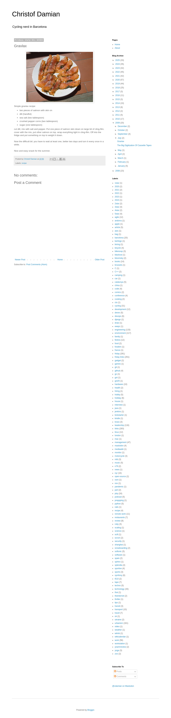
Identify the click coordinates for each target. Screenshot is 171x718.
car (116, 278)
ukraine (118, 619)
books (117, 261)
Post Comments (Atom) (36, 264)
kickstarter (119, 415)
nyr (116, 473)
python (118, 504)
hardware (119, 384)
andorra (118, 220)
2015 (117, 99)
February (122, 162)
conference (120, 295)
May (120, 150)
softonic (118, 551)
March (121, 158)
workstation (120, 643)
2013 (117, 107)
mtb (116, 459)
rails (116, 507)
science (118, 531)
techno (118, 585)
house (117, 401)
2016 (117, 95)
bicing (117, 244)
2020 (117, 80)
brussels (118, 265)
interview (119, 405)
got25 (117, 381)
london (118, 435)
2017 (117, 91)
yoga (117, 650)
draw (117, 323)
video (117, 626)
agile (117, 217)
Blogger (90, 710)
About (117, 48)
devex (117, 312)
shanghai (119, 545)
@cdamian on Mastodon (123, 686)
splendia (118, 565)
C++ (117, 272)
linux (117, 432)
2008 (117, 171)
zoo (116, 654)
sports (117, 572)
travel (117, 613)
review (118, 521)
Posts (118, 671)
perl (116, 490)
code (117, 289)
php (116, 493)
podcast (118, 497)
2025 (117, 60)
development (120, 309)
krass (117, 422)
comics (118, 292)
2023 (117, 68)
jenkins (118, 411)
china (117, 285)
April (120, 154)
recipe (24, 163)
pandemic (119, 486)
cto (116, 302)
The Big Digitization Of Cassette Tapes (134, 145)
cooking (118, 299)
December (123, 126)
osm (117, 480)
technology (119, 589)
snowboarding (121, 548)
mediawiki (119, 449)
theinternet (119, 596)
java (116, 408)
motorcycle (119, 456)
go (116, 374)
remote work (120, 514)
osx (116, 483)
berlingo (118, 241)
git (116, 367)
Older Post (99, 259)
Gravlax (120, 141)
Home (60, 259)
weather (118, 630)
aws (116, 231)
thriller (117, 599)
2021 (117, 76)
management (120, 442)
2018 (117, 87)
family (117, 336)
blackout (118, 255)
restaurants (120, 517)
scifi (116, 534)
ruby (117, 524)
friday (117, 353)
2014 (117, 103)
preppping (119, 500)
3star (117, 207)
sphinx (118, 562)
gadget (118, 360)
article (117, 227)
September (123, 134)
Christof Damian (36, 14)
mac (117, 439)
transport (119, 609)
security (118, 541)
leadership (119, 425)
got (116, 377)
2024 (117, 64)
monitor (118, 452)
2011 (117, 115)
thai (116, 592)
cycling (118, 306)
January (121, 166)
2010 (117, 119)
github (117, 371)
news (117, 469)
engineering (120, 330)
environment (120, 333)
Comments (120, 676)
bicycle (118, 248)
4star (117, 210)
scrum (117, 538)
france (117, 350)
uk (116, 616)
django (118, 319)
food (117, 343)
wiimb (117, 633)
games (118, 364)
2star (117, 203)
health (117, 388)
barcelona (119, 238)
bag (116, 234)
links (117, 428)
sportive (118, 568)
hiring (117, 391)
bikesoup (119, 251)
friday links (119, 357)
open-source (120, 476)
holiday (118, 398)
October (121, 130)
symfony (118, 575)
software (118, 555)
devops (118, 316)
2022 (117, 72)
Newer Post (20, 259)
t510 (117, 579)
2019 (117, 83)
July (120, 138)
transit (117, 606)
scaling (118, 527)
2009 (117, 123)
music (117, 463)
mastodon (119, 445)
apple (117, 224)
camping (118, 275)
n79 (116, 466)
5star (117, 214)
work (117, 640)
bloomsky (119, 258)
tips (116, 602)
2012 (117, 111)
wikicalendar (120, 637)
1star (117, 183)
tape (117, 582)
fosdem (118, 347)
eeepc (117, 326)
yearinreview (120, 647)
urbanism (119, 623)
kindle (117, 418)
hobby (117, 394)
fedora (117, 340)
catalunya (119, 282)
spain (117, 558)
